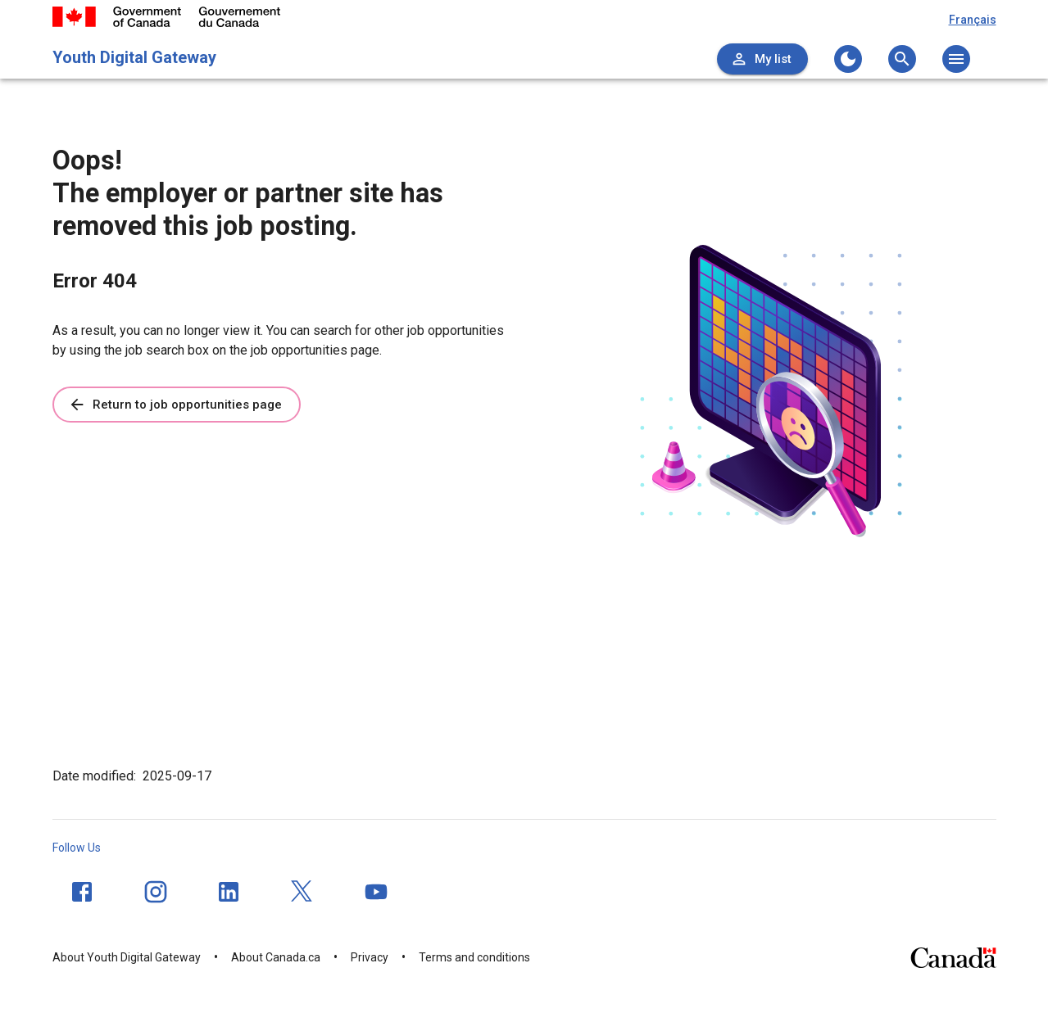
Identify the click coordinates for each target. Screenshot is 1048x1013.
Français (972, 19)
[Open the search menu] (902, 59)
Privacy (369, 957)
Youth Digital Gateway (134, 57)
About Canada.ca (275, 957)
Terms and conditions (474, 957)
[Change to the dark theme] (848, 59)
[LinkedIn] (229, 892)
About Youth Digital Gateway (126, 957)
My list (761, 59)
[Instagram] (156, 892)
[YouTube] (376, 892)
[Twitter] (302, 892)
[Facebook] (82, 892)
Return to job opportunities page (175, 405)
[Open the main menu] (956, 59)
